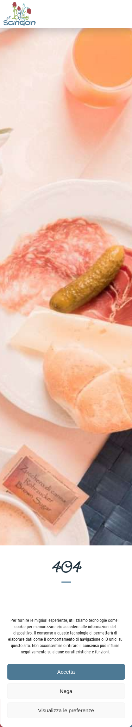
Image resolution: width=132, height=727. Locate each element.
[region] (66, 272)
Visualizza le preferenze (66, 710)
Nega (66, 691)
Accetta (66, 672)
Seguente (117, 276)
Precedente (14, 276)
